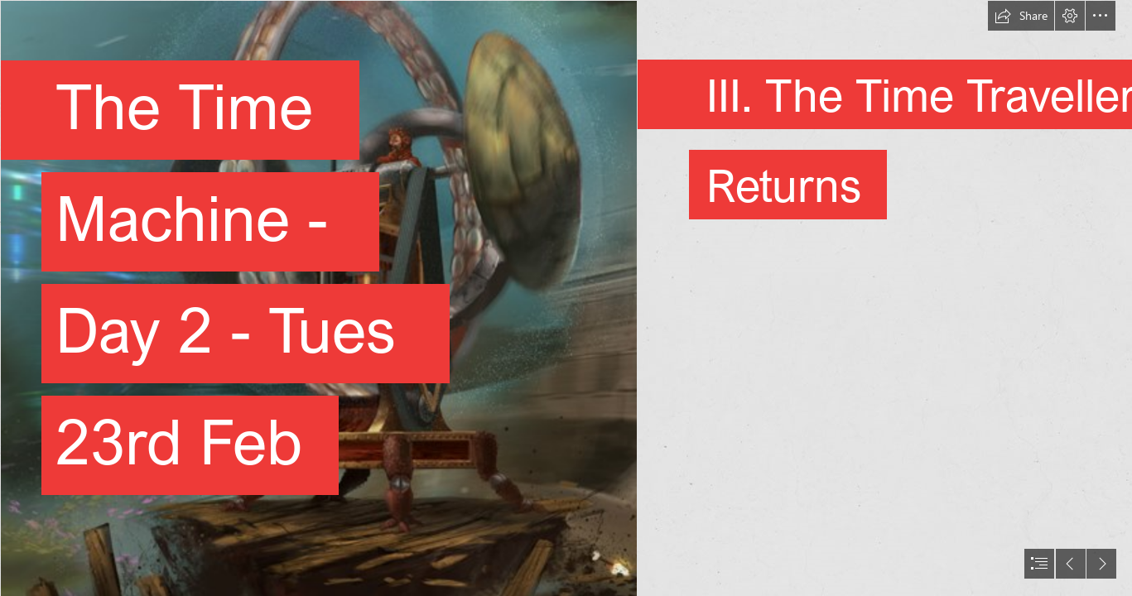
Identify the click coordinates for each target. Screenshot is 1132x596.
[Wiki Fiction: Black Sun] (318, 298)
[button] (1021, 16)
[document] (566, 298)
